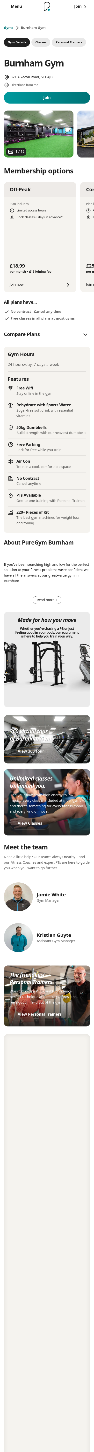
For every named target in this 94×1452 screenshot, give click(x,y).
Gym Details (17, 42)
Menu (13, 6)
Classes (40, 42)
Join (47, 97)
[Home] (47, 6)
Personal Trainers (69, 42)
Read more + (47, 600)
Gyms (9, 27)
